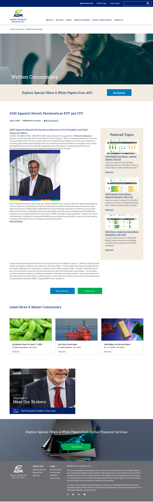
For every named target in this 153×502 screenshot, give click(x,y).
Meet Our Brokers (29, 401)
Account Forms (55, 470)
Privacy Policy (55, 473)
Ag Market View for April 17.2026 (27, 345)
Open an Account (86, 3)
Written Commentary (34, 29)
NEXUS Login (102, 3)
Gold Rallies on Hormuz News (117, 345)
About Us (36, 476)
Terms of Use (55, 479)
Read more (109, 172)
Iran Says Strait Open (67, 345)
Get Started (119, 92)
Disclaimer (54, 476)
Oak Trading (114, 3)
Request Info (38, 473)
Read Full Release (16, 221)
